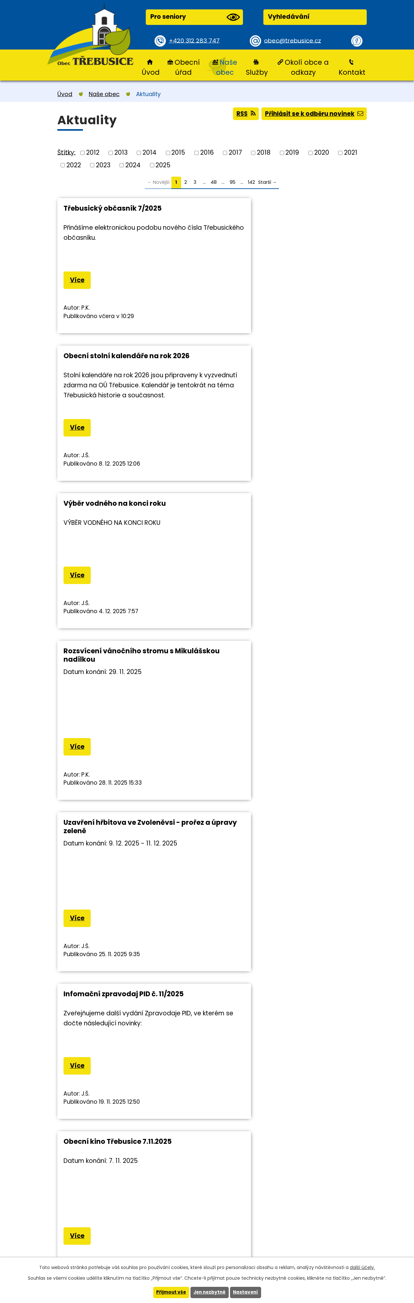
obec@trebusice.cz (293, 40)
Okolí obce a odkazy (307, 67)
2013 (121, 152)
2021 (350, 152)
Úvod (151, 72)
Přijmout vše (169, 1292)
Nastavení (247, 1292)
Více (77, 280)
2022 (73, 164)
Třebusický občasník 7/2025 (112, 208)
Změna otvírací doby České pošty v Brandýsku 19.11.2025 (125, 879)
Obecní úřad (187, 67)
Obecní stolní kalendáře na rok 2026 (284, 208)
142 (251, 182)
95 (233, 182)
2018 (263, 152)
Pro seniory (195, 17)
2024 (133, 164)
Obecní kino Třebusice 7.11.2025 (117, 704)
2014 (149, 152)
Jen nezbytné (209, 1292)
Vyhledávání (289, 16)
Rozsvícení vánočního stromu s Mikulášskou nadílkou (276, 364)
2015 (178, 152)
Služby (257, 72)
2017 (235, 152)
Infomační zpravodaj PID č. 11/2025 (281, 532)
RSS (242, 114)
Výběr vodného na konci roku (114, 360)
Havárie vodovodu (254, 704)
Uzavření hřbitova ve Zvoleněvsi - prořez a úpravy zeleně (121, 536)
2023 (103, 164)
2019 (292, 152)
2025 (162, 164)
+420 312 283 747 (195, 40)
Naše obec (226, 67)
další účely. (362, 1267)
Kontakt (352, 72)
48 (214, 182)
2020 (321, 152)
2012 (92, 152)
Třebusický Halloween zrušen (272, 874)
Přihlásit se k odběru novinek (312, 114)
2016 (207, 152)
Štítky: (66, 152)
